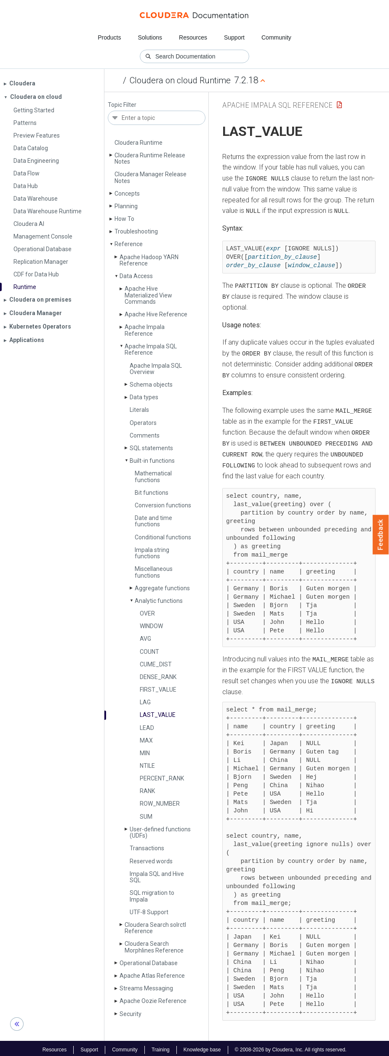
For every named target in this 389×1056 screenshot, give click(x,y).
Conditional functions (163, 537)
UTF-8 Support (149, 912)
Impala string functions (152, 553)
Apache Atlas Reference (152, 975)
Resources (193, 37)
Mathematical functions (153, 476)
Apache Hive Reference (156, 314)
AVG (145, 638)
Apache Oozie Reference (153, 1001)
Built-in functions (152, 460)
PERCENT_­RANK (162, 778)
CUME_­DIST (156, 664)
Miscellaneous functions (154, 571)
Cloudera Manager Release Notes (151, 177)
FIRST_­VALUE (158, 689)
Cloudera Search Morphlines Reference (154, 946)
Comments (145, 435)
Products (109, 37)
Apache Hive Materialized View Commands (148, 295)
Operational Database (149, 963)
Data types (144, 397)
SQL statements (151, 448)
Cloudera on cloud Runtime (180, 80)
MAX (146, 740)
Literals (139, 409)
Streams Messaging (146, 988)
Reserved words (151, 861)
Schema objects (151, 384)
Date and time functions (153, 521)
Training (161, 1047)
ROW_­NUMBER (160, 803)
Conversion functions (163, 505)
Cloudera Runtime (139, 142)
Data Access (136, 276)
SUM (146, 816)
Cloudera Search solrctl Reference (155, 927)
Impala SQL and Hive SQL (157, 877)
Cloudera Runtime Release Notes (150, 158)
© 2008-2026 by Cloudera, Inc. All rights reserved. (291, 1047)
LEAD (147, 727)
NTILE (147, 765)
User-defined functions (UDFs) (160, 832)
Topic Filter (122, 105)
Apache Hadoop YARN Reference (149, 260)
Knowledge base (202, 1047)
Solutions (150, 37)
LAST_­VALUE (158, 714)
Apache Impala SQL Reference (151, 349)
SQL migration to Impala (152, 895)
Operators (143, 422)
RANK (147, 791)
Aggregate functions (162, 588)
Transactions (147, 848)
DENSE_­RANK (158, 677)
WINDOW (151, 626)
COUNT (149, 651)
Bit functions (151, 492)
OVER (147, 613)
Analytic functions (159, 600)
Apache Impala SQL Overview (156, 368)
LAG (145, 702)
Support (234, 37)
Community (276, 37)
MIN (145, 753)
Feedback (381, 534)
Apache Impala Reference (145, 330)
